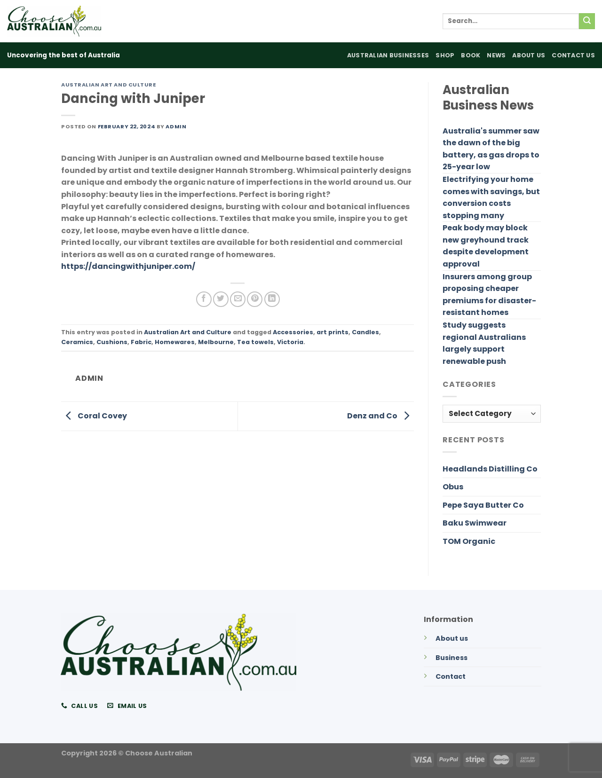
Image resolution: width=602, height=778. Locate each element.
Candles (365, 332)
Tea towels (255, 342)
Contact (451, 676)
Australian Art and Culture (108, 84)
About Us (528, 55)
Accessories (293, 332)
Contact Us (573, 55)
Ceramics (77, 342)
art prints (333, 332)
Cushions (111, 342)
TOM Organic (469, 541)
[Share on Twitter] (221, 299)
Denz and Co (380, 415)
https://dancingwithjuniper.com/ (128, 266)
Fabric (141, 342)
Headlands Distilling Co (490, 469)
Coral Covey (94, 415)
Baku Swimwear (475, 523)
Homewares (175, 342)
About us (452, 638)
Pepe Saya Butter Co (483, 505)
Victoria (290, 342)
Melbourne (216, 342)
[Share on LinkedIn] (272, 299)
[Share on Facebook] (204, 299)
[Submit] (587, 21)
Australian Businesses (388, 55)
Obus (453, 486)
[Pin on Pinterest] (254, 299)
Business (451, 657)
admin (176, 126)
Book (470, 55)
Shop (445, 55)
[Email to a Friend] (238, 299)
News (496, 55)
